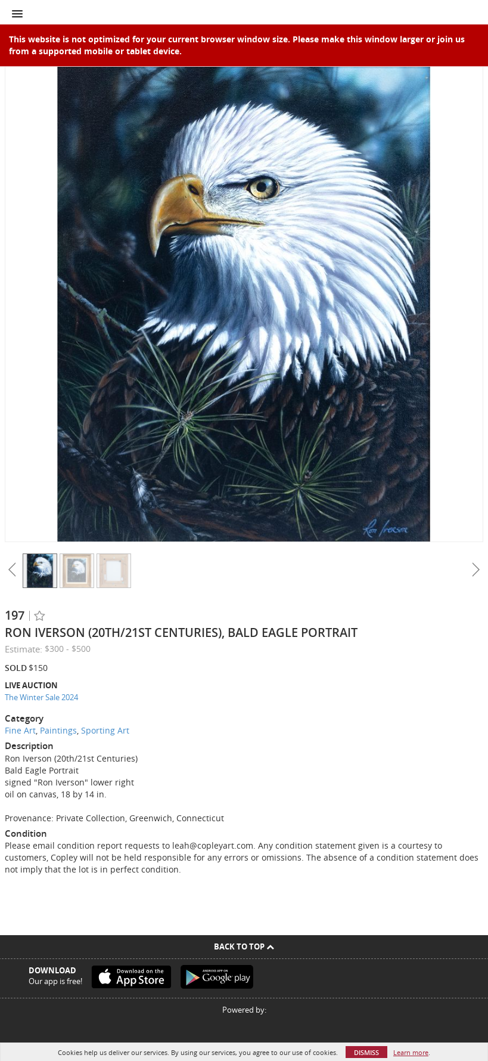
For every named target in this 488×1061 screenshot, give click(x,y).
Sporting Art (105, 730)
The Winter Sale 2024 (41, 697)
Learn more (410, 1052)
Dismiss (366, 1052)
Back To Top (244, 946)
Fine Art (20, 730)
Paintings (58, 730)
